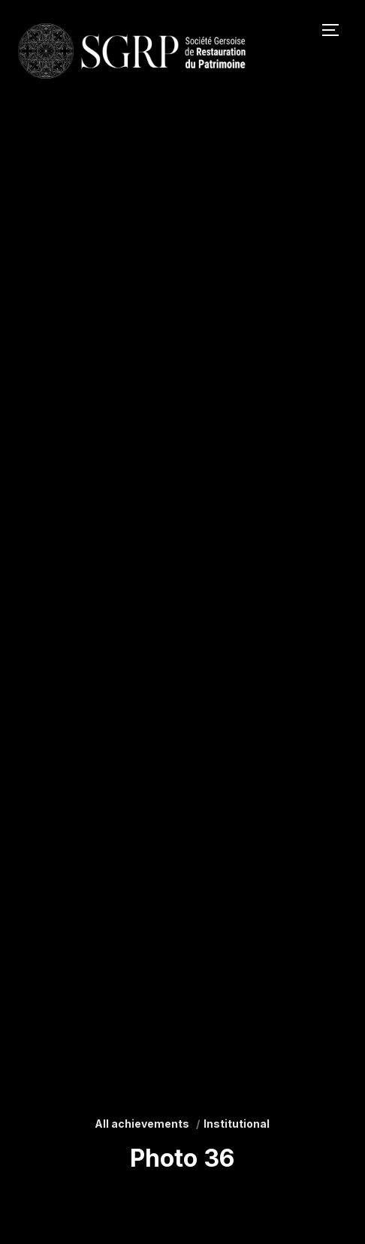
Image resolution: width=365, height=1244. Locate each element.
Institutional (237, 1123)
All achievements (142, 1123)
